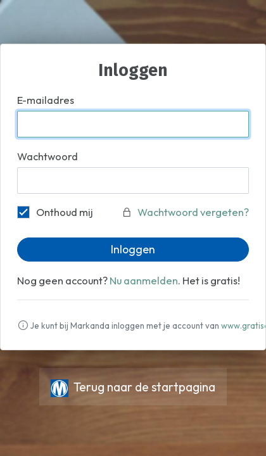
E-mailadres (45, 100)
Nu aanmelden (144, 280)
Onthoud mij (55, 211)
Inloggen (133, 249)
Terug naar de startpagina (133, 387)
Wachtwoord (47, 156)
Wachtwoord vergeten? (193, 212)
